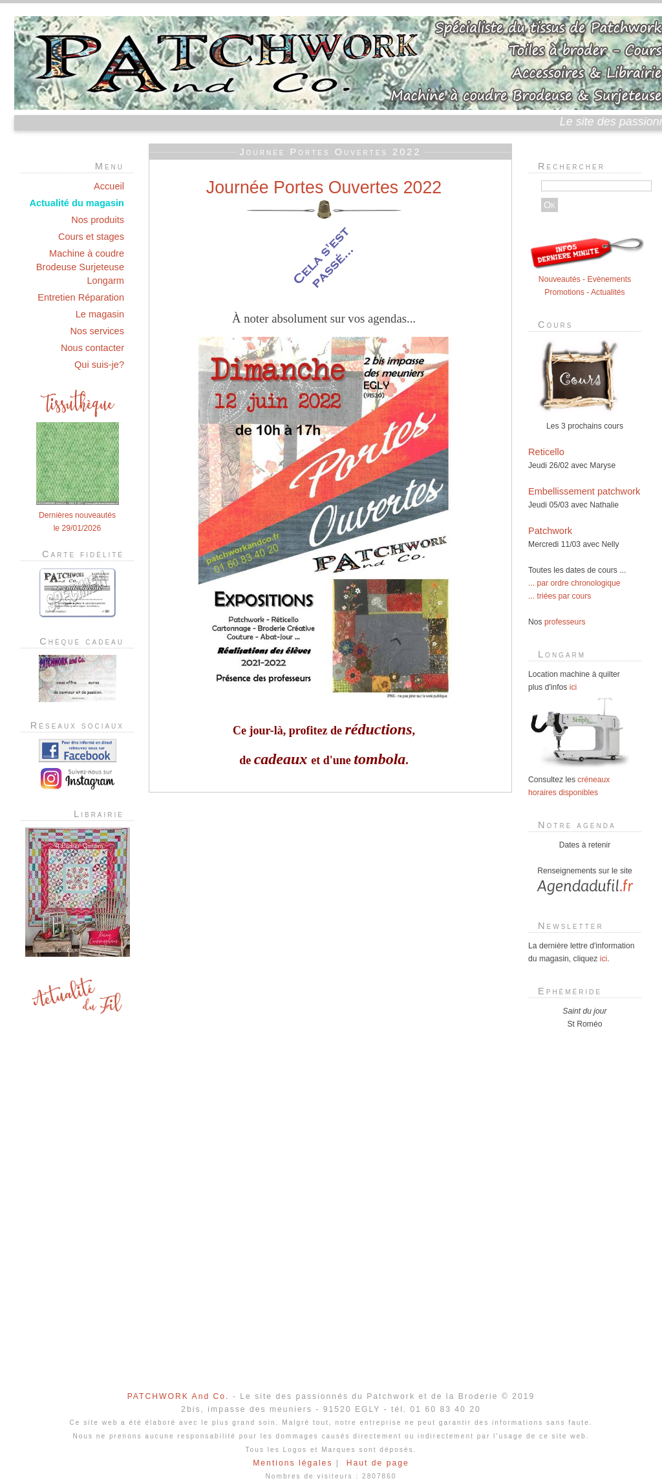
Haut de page (378, 1462)
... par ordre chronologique (574, 583)
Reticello (546, 452)
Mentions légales (292, 1462)
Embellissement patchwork (584, 491)
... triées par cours (559, 596)
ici (573, 687)
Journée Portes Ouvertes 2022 (324, 187)
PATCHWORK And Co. (178, 1396)
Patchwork (550, 531)
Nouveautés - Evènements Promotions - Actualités (586, 279)
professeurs (565, 621)
